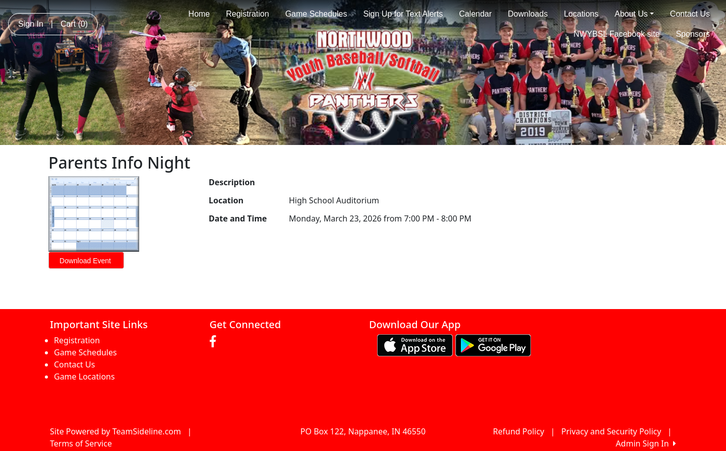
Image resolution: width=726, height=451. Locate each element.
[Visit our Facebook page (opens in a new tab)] (215, 341)
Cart (74, 24)
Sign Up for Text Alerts (403, 14)
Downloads (528, 14)
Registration (247, 14)
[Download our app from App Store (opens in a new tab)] (415, 344)
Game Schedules (316, 14)
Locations (581, 14)
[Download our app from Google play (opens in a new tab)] (493, 344)
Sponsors (693, 34)
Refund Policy (518, 431)
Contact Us (690, 14)
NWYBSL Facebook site (616, 34)
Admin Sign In (646, 443)
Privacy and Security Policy (611, 431)
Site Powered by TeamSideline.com (115, 431)
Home (199, 14)
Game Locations (84, 376)
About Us (634, 14)
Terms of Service (81, 443)
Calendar (475, 14)
